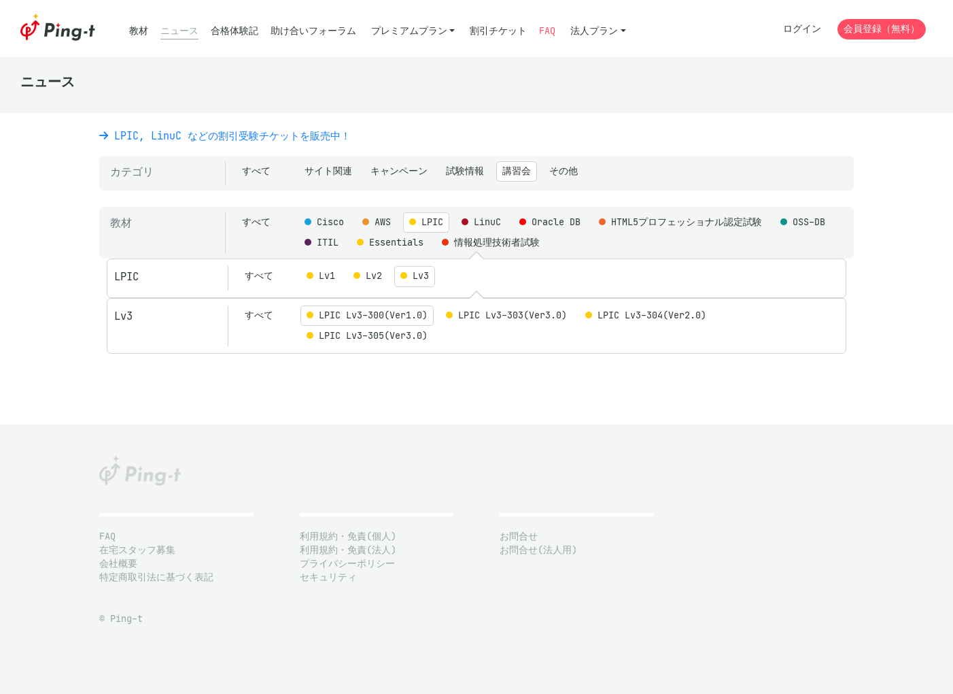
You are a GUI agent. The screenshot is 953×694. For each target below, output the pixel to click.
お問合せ (519, 536)
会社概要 (118, 563)
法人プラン (594, 31)
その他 (563, 171)
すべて (256, 171)
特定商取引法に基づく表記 (156, 577)
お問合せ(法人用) (538, 550)
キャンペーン (399, 171)
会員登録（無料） (882, 29)
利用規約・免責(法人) (348, 550)
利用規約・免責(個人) (348, 536)
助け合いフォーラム (313, 31)
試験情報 (465, 171)
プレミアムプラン (409, 31)
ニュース (179, 31)
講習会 (516, 171)
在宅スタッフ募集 (137, 550)
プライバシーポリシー (347, 563)
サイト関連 (328, 171)
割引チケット (498, 31)
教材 (138, 31)
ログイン (802, 29)
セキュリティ (328, 577)
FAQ (547, 31)
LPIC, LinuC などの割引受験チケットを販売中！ (225, 135)
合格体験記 (234, 31)
